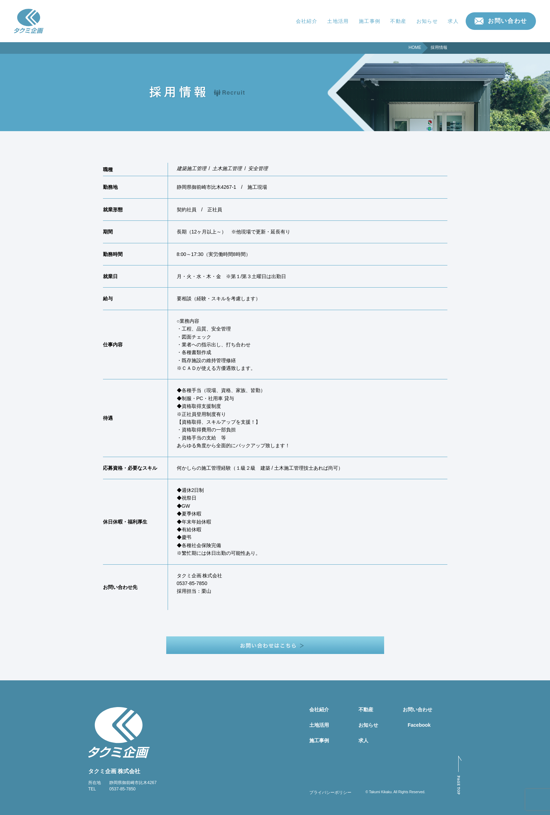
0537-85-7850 (122, 789)
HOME (415, 47)
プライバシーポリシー (330, 792)
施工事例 (370, 21)
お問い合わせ (507, 21)
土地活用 (338, 21)
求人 (453, 21)
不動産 (398, 21)
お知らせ (427, 21)
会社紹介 (307, 21)
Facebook (419, 725)
